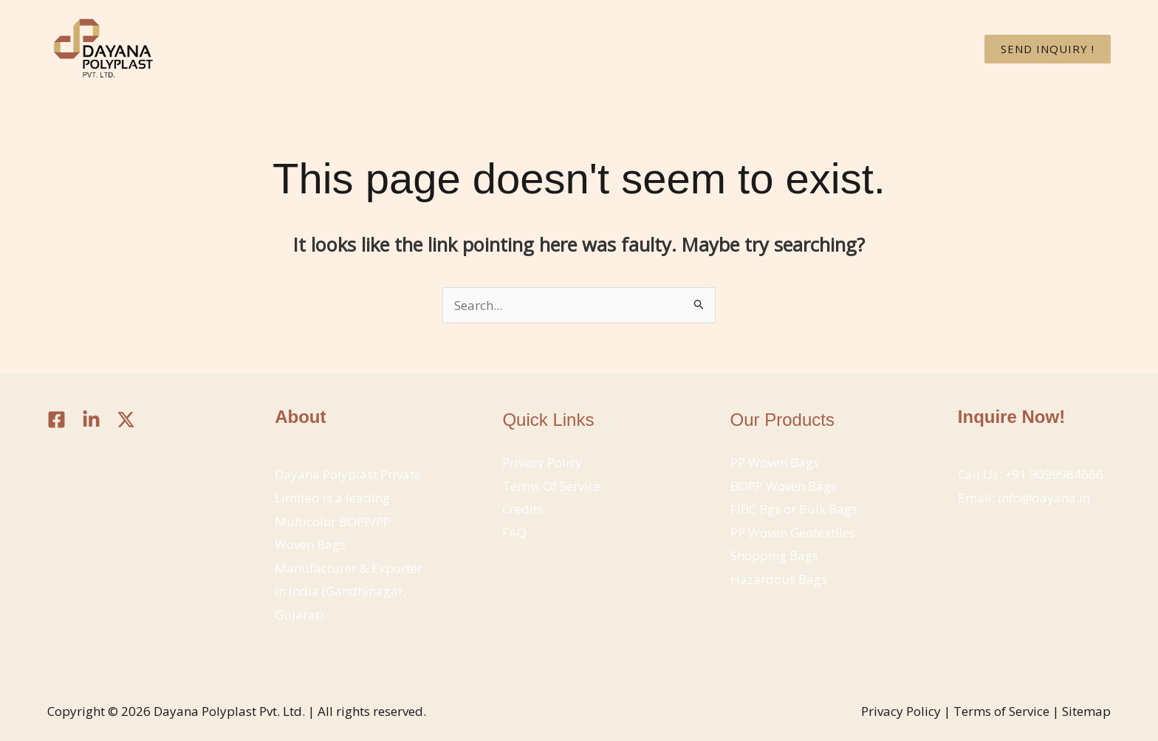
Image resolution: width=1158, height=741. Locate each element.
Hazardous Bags (778, 579)
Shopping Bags (774, 555)
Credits (523, 508)
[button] (1047, 49)
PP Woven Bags (774, 462)
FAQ (514, 532)
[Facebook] (56, 419)
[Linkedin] (91, 419)
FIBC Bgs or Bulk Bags (793, 508)
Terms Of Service (551, 486)
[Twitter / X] (126, 419)
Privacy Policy (542, 462)
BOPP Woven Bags (783, 486)
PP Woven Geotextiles (792, 532)
